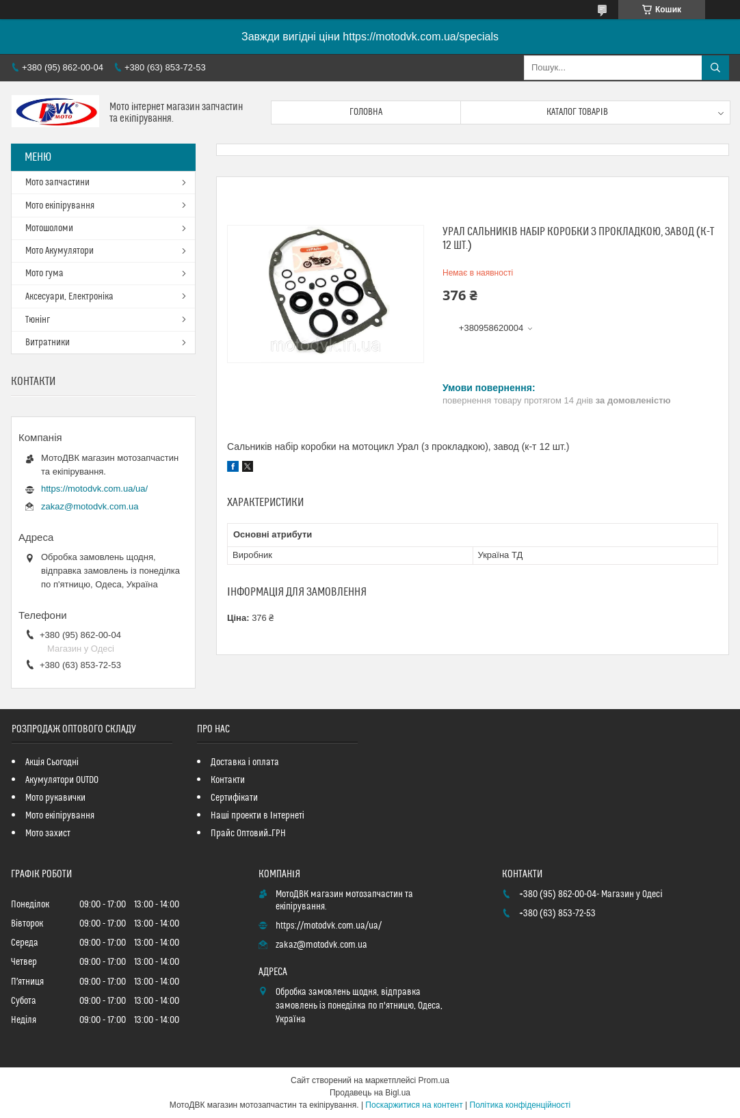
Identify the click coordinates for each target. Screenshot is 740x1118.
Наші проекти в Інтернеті (257, 815)
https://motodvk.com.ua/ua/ (94, 488)
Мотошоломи (49, 228)
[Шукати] (715, 67)
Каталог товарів (577, 112)
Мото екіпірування (59, 205)
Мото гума (44, 273)
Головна (365, 112)
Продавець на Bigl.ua (370, 1092)
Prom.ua (434, 1080)
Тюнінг (37, 320)
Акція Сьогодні (52, 762)
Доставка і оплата (245, 762)
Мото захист (47, 833)
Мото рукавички (55, 798)
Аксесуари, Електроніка (69, 296)
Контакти (228, 780)
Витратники (47, 342)
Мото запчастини (57, 182)
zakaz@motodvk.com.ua (90, 506)
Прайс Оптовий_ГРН (248, 833)
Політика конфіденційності (520, 1105)
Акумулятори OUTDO (61, 780)
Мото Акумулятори (59, 250)
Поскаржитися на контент (413, 1105)
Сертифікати (234, 798)
